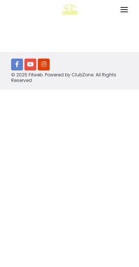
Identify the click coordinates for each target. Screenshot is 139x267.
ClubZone (82, 75)
